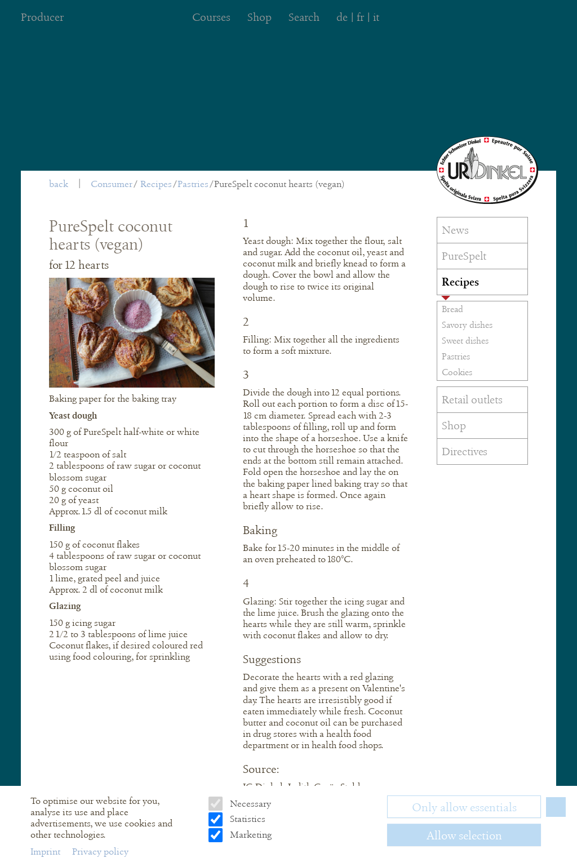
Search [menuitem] (303, 17)
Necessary (249, 803)
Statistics (246, 818)
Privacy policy (100, 851)
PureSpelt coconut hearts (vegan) (279, 184)
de (342, 17)
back (58, 184)
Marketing (250, 834)
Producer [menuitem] (42, 17)
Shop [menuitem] (259, 17)
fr (360, 17)
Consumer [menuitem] (111, 184)
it (376, 17)
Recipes (156, 184)
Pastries (192, 184)
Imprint (46, 851)
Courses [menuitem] (211, 17)
